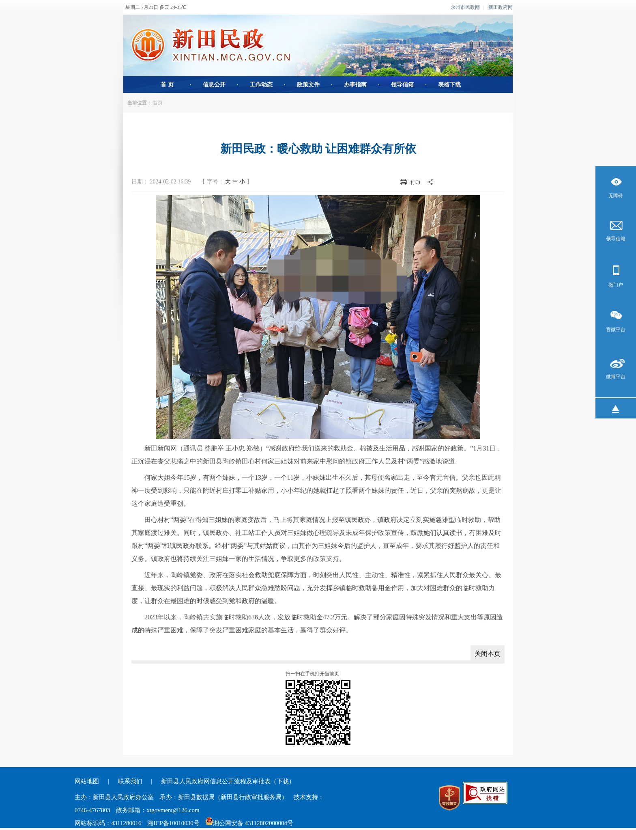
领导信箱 (402, 85)
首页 (158, 103)
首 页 (167, 85)
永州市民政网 (465, 7)
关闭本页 (488, 653)
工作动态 (261, 85)
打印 (415, 182)
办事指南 (355, 85)
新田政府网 (500, 7)
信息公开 (214, 85)
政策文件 (308, 85)
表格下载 (449, 85)
